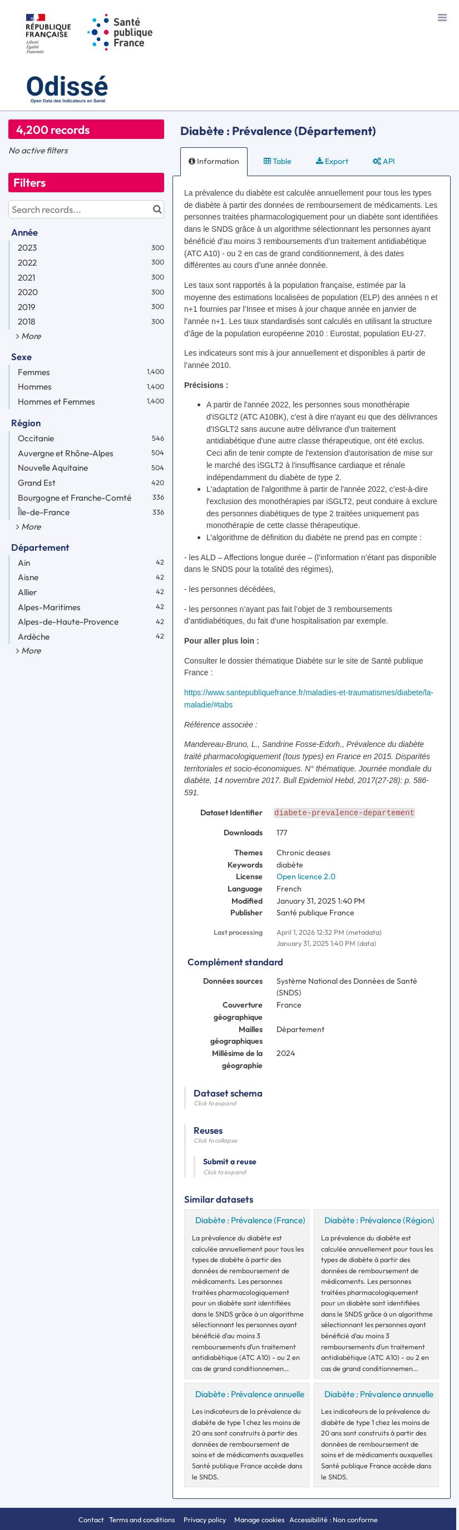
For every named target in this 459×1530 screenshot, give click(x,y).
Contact (91, 1519)
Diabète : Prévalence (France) (250, 1220)
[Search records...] (86, 209)
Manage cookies (259, 1519)
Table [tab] (278, 161)
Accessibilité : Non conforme (333, 1519)
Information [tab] (214, 161)
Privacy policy (206, 1519)
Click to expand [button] (215, 1103)
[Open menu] (442, 16)
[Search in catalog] (157, 209)
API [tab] (384, 161)
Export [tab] (332, 161)
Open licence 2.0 (306, 876)
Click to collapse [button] (215, 1140)
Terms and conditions (142, 1519)
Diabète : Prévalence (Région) (379, 1220)
